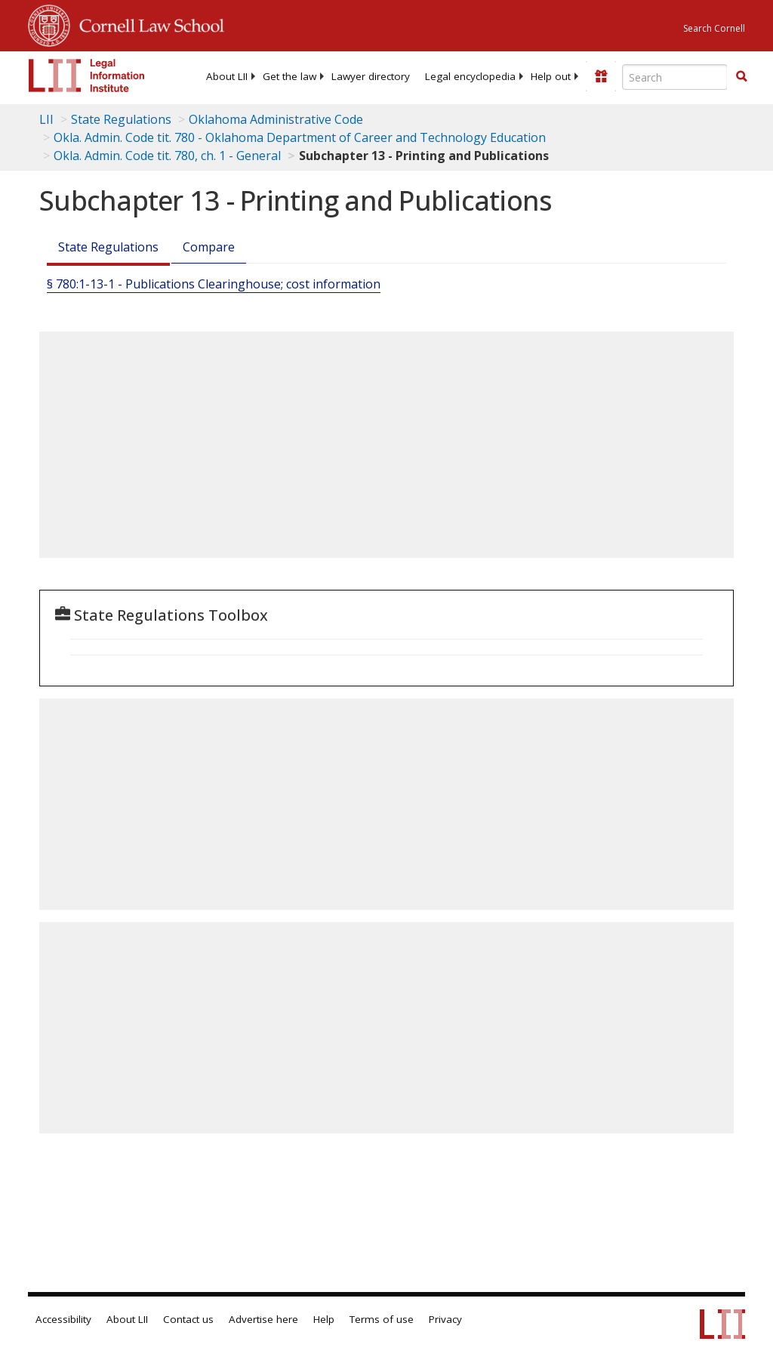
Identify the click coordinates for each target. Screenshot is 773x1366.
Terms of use (382, 1319)
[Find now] (741, 77)
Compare (209, 247)
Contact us (188, 1319)
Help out (551, 76)
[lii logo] (87, 75)
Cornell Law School (147, 23)
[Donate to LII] (601, 76)
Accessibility (63, 1319)
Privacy (445, 1319)
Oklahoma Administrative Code (276, 119)
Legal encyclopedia (470, 76)
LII (46, 119)
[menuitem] (227, 76)
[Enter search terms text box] (675, 77)
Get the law (289, 76)
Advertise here (263, 1319)
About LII (227, 76)
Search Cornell (714, 28)
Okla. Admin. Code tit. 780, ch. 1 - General (167, 155)
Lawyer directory (370, 76)
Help (323, 1319)
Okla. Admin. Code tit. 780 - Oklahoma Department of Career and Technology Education (300, 137)
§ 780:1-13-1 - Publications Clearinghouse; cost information (213, 284)
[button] (741, 76)
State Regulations (121, 119)
